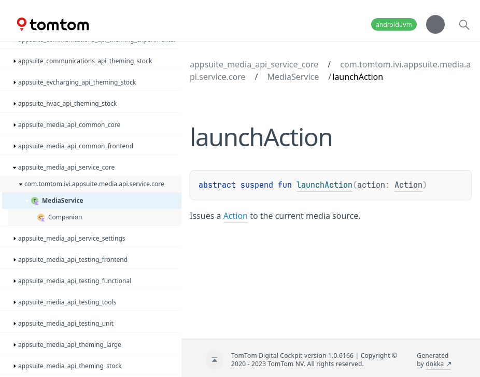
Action (408, 185)
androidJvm (394, 25)
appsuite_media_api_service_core (254, 64)
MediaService (293, 76)
